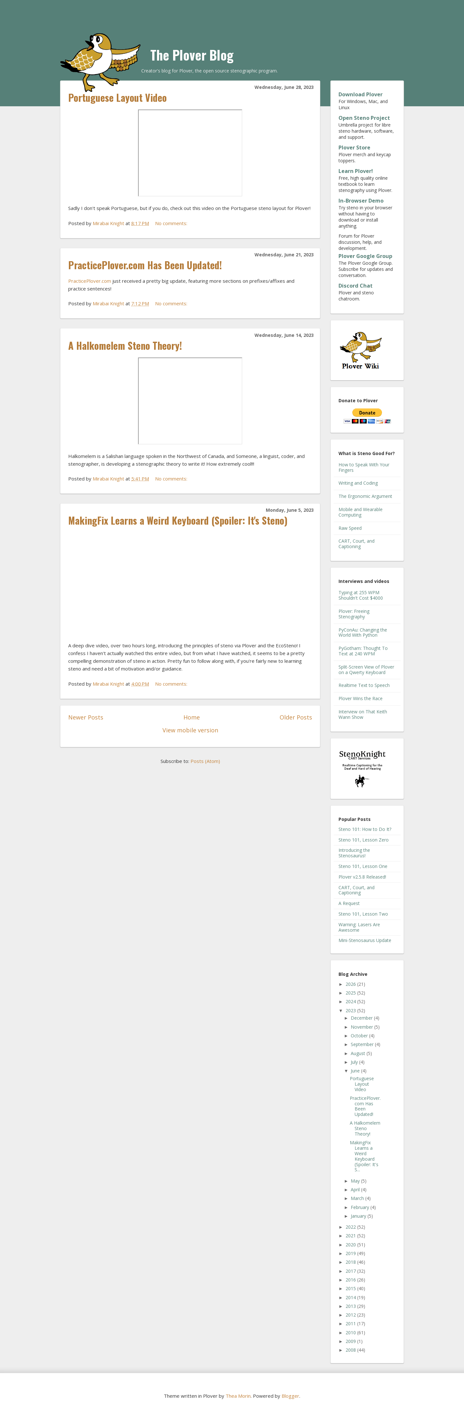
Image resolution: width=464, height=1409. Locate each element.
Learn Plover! (356, 171)
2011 (351, 1323)
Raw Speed (350, 528)
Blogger (290, 1396)
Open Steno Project (364, 117)
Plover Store (354, 147)
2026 (351, 984)
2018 (351, 1262)
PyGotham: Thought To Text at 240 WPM (363, 651)
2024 (351, 1001)
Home (191, 717)
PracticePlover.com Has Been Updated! (145, 265)
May (356, 1181)
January (359, 1216)
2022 (351, 1227)
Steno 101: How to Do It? (365, 829)
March (358, 1198)
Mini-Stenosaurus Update (365, 940)
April (356, 1189)
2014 (351, 1297)
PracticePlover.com (89, 281)
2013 (351, 1306)
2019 (351, 1253)
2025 (351, 993)
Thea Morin (238, 1396)
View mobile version (190, 730)
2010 (351, 1332)
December (362, 1018)
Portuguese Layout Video (117, 97)
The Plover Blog (192, 54)
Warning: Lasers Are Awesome (359, 927)
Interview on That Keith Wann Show (363, 714)
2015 (351, 1288)
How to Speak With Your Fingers (364, 467)
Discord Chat (356, 285)
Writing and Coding (358, 483)
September (363, 1044)
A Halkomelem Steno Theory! (125, 345)
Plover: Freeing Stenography (354, 614)
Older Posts (296, 717)
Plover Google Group (365, 256)
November (362, 1027)
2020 (351, 1245)
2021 (351, 1236)
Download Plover (361, 94)
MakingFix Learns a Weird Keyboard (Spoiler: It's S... (364, 1156)
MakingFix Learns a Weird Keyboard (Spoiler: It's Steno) (178, 520)
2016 (351, 1280)
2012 (351, 1315)
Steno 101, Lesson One (363, 866)
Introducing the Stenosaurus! (354, 853)
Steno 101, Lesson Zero (364, 840)
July (355, 1062)
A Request (349, 903)
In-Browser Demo (361, 200)
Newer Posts (85, 717)
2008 (351, 1350)
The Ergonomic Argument (365, 496)
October (360, 1036)
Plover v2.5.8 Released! (362, 877)
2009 (351, 1341)
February (360, 1207)
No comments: (172, 223)
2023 (351, 1010)
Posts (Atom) (205, 761)
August (359, 1053)
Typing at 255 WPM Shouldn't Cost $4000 (361, 595)
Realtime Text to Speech (364, 685)
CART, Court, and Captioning (357, 543)
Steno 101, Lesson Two (363, 914)
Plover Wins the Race (361, 698)
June (356, 1071)
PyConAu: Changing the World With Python (363, 632)
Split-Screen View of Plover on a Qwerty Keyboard (366, 669)
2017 (351, 1271)
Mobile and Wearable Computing (361, 512)
